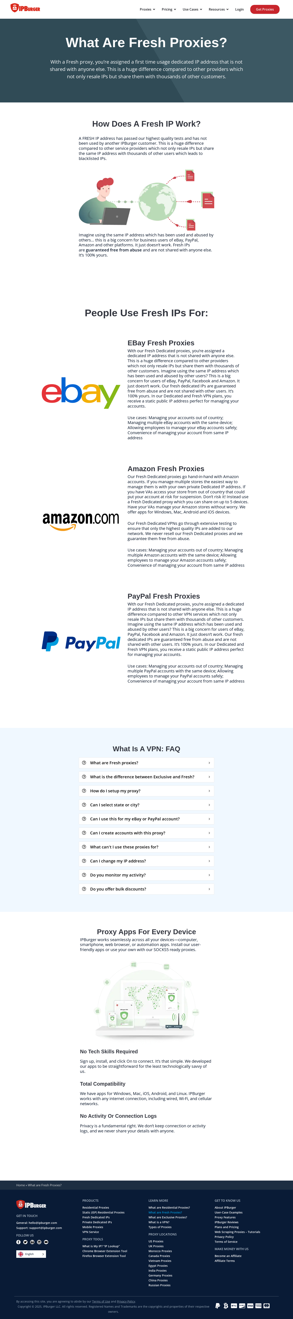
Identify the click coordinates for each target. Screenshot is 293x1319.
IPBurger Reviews (226, 1222)
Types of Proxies (160, 1227)
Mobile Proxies (92, 1227)
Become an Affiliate (228, 1256)
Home (20, 1185)
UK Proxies (156, 1246)
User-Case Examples (229, 1212)
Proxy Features (225, 1217)
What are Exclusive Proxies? (168, 1217)
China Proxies (158, 1280)
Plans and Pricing (227, 1227)
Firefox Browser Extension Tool (104, 1256)
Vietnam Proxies (160, 1261)
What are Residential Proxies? (169, 1207)
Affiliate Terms (225, 1261)
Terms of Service (226, 1242)
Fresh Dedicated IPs (96, 1217)
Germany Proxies (160, 1275)
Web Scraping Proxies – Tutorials (237, 1232)
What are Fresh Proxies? (165, 1212)
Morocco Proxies (160, 1251)
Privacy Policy (224, 1237)
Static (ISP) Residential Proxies (103, 1212)
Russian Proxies (160, 1285)
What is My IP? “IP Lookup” (101, 1246)
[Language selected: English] (31, 1254)
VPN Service (90, 1232)
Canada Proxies (159, 1256)
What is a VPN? (159, 1222)
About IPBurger (225, 1207)
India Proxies (158, 1270)
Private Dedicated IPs (97, 1222)
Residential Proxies (95, 1207)
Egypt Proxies (158, 1266)
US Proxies (156, 1241)
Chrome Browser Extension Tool (104, 1251)
